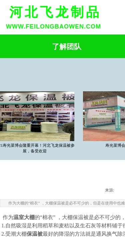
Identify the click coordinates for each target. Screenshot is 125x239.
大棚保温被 (75, 217)
